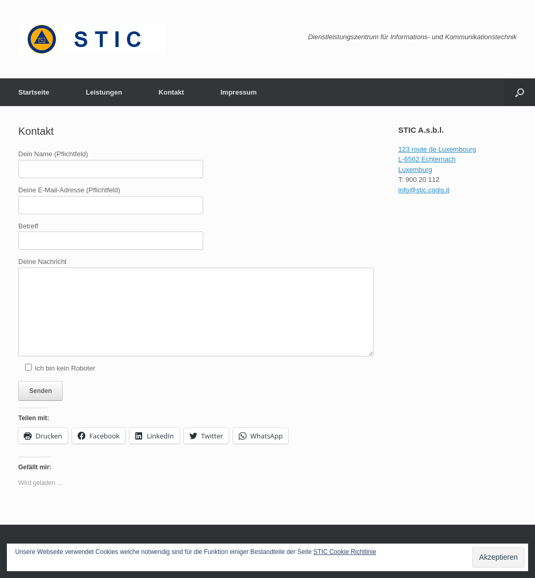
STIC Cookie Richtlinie (344, 552)
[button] (519, 92)
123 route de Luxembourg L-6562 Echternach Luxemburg (437, 159)
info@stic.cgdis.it (423, 190)
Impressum (238, 92)
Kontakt (171, 92)
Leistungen (104, 92)
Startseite (33, 92)
